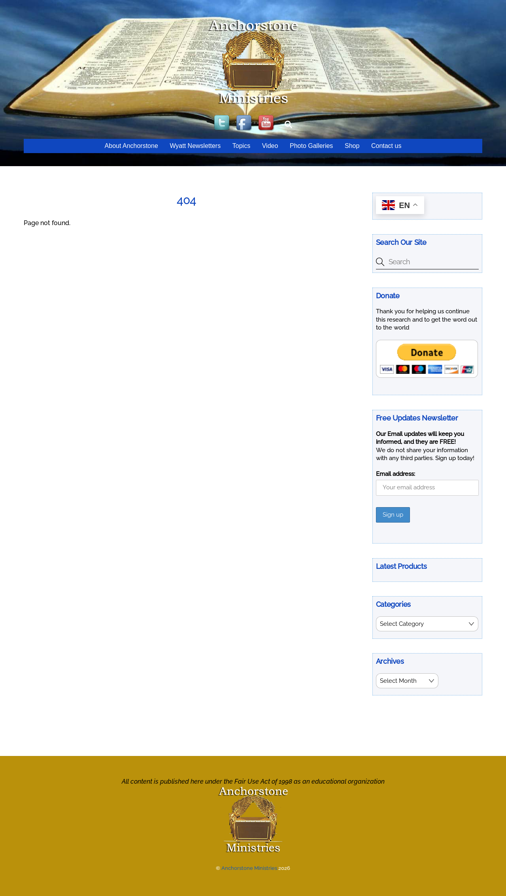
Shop (352, 145)
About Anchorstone (131, 145)
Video (270, 145)
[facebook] (244, 123)
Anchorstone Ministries (249, 868)
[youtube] (266, 123)
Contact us (386, 145)
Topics (241, 145)
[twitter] (222, 123)
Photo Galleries (311, 145)
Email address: (395, 473)
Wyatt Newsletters (195, 145)
